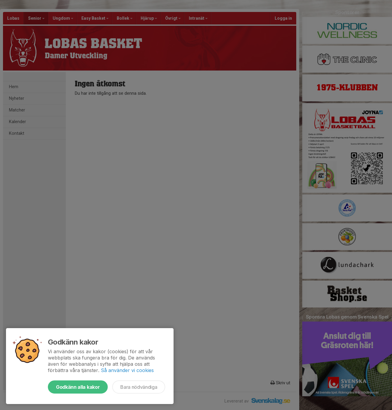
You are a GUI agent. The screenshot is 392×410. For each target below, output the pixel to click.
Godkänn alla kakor (78, 387)
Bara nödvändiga (138, 387)
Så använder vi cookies (127, 370)
